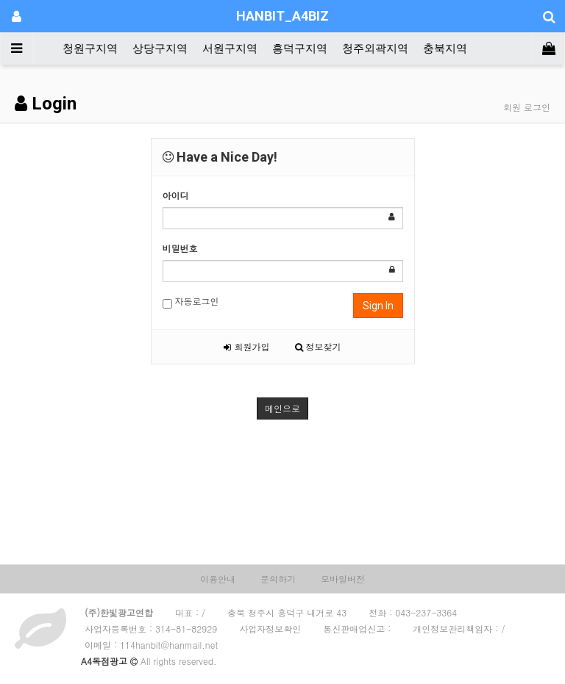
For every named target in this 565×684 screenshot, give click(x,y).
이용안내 (217, 578)
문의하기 (278, 578)
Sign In (378, 306)
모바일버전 (343, 578)
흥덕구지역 (299, 48)
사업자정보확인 (270, 628)
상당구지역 (160, 48)
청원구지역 (90, 48)
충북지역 (445, 48)
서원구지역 (229, 48)
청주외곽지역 (375, 48)
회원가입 (246, 346)
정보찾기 (318, 346)
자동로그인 (191, 302)
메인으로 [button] (282, 408)
